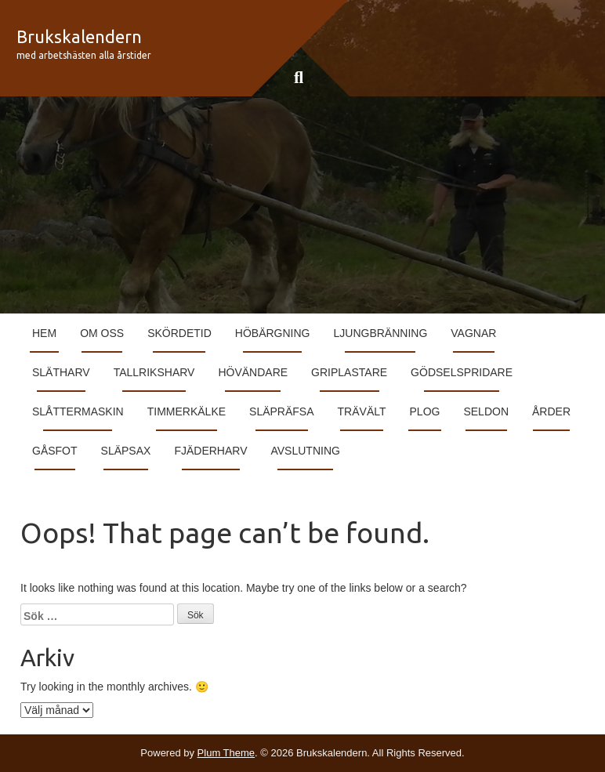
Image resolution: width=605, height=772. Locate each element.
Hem (44, 333)
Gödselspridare (462, 372)
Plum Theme (226, 753)
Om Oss (102, 333)
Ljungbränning (381, 333)
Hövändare (253, 372)
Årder (551, 411)
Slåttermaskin (78, 411)
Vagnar (473, 333)
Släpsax (126, 450)
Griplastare (349, 372)
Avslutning (304, 450)
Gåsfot (55, 450)
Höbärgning (272, 333)
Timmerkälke (186, 411)
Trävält (362, 411)
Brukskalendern (79, 36)
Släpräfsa (281, 411)
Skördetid (179, 333)
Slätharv (61, 372)
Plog (425, 411)
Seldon (486, 411)
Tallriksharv (154, 372)
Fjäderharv (210, 450)
